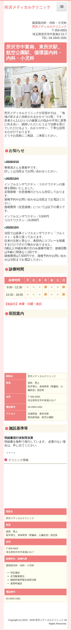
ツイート (10, 452)
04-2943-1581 (58, 37)
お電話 (54, 199)
